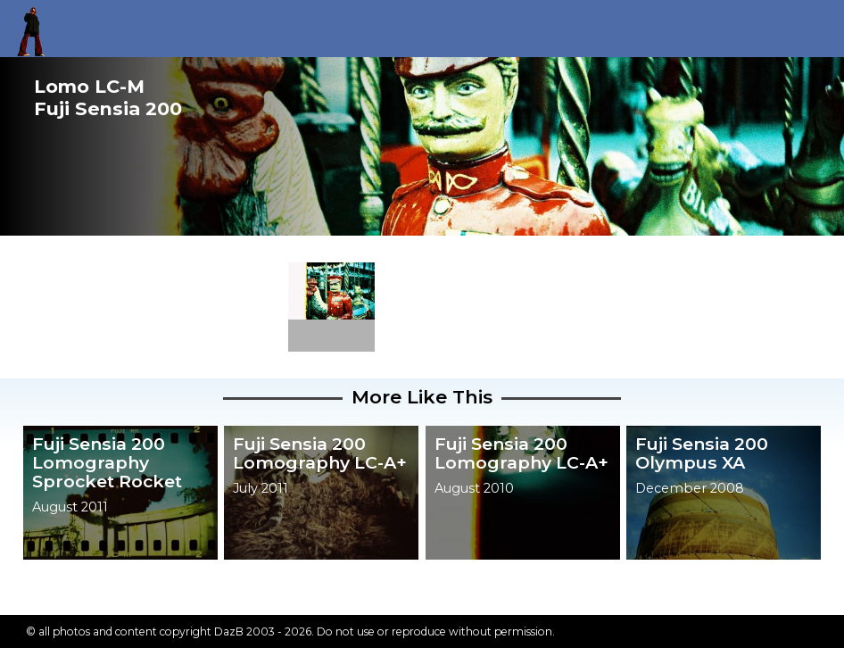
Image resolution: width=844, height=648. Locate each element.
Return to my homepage (37, 28)
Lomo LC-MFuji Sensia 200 (108, 97)
